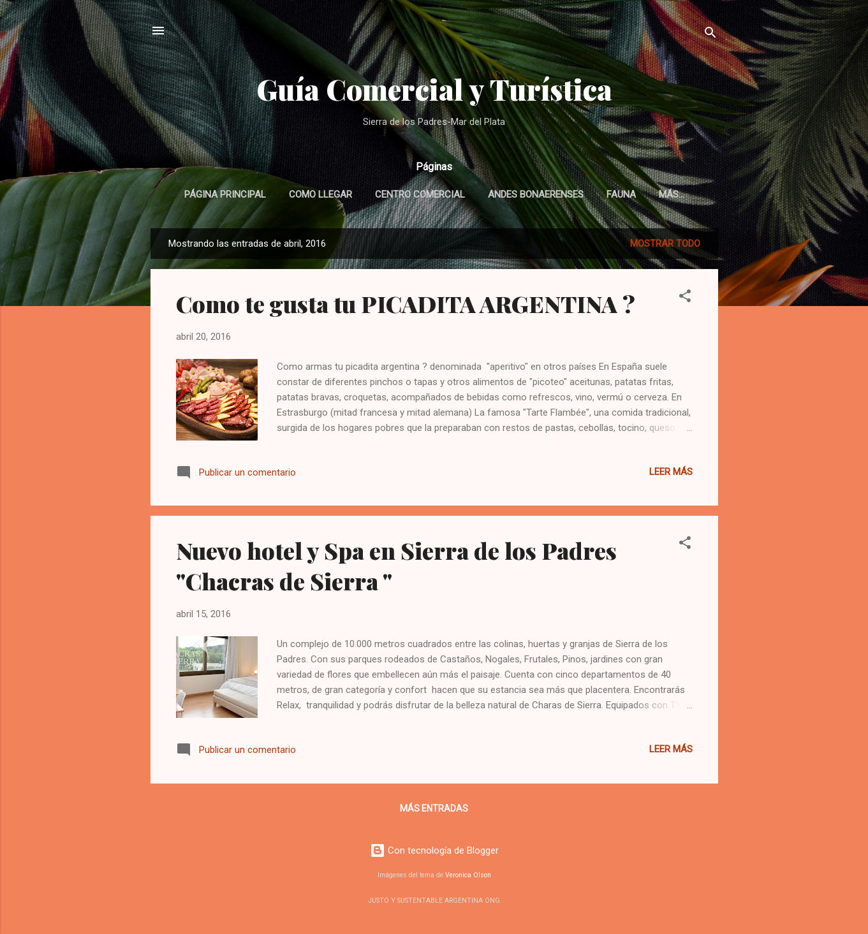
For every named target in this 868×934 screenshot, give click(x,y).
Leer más (671, 472)
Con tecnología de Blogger (434, 850)
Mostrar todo (665, 243)
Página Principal (225, 194)
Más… (671, 194)
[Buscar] (710, 34)
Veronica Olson (468, 875)
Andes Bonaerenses (536, 194)
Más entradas (434, 808)
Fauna (621, 194)
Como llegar (320, 194)
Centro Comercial (420, 194)
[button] (685, 298)
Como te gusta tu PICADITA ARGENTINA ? (405, 303)
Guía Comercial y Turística (434, 89)
